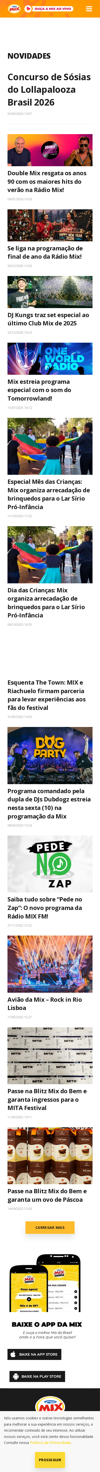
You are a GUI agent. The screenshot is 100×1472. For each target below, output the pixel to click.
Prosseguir (50, 1459)
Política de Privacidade (50, 1442)
